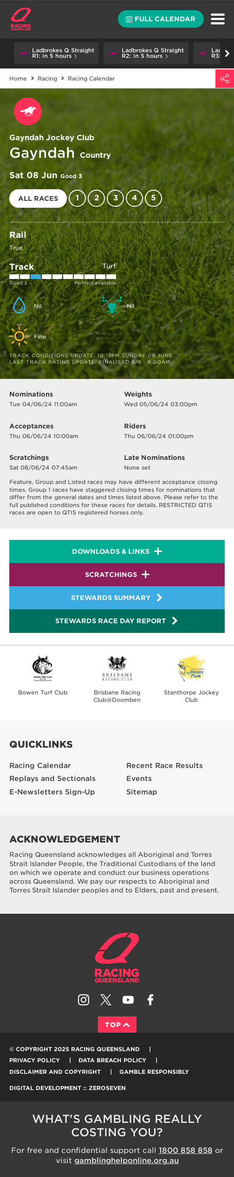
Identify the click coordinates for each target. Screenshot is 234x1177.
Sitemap (141, 792)
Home (20, 19)
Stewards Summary (117, 597)
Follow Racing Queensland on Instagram (83, 999)
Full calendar (160, 19)
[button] (56, 53)
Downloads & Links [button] (111, 551)
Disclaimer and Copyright (55, 1071)
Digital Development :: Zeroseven (67, 1087)
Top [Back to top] (117, 1024)
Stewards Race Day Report (117, 621)
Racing (47, 78)
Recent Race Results (164, 766)
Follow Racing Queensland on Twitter (105, 999)
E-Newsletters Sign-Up (52, 792)
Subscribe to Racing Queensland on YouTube (128, 999)
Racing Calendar (40, 766)
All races (38, 198)
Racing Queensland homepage (117, 957)
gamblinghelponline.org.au (126, 1160)
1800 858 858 (186, 1150)
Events (139, 778)
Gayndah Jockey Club (51, 137)
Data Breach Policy (112, 1060)
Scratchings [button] (111, 574)
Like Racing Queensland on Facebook (150, 999)
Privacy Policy (34, 1060)
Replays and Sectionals (52, 778)
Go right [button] (227, 53)
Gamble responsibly (154, 1071)
